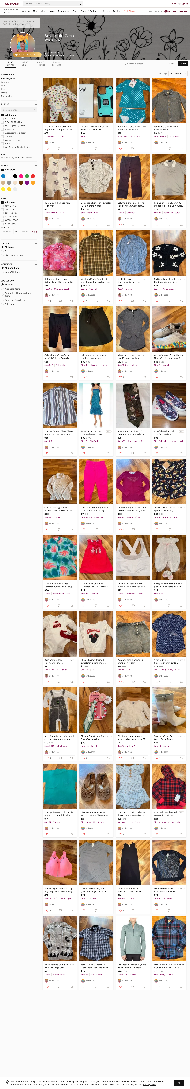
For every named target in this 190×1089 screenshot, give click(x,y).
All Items (7, 247)
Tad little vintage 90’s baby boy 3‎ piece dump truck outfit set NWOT (59, 128)
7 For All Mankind (12, 122)
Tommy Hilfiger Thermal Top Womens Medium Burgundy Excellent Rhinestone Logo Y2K (132, 509)
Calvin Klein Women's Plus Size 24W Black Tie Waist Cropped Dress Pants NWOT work (58, 357)
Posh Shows (129, 11)
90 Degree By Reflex (13, 125)
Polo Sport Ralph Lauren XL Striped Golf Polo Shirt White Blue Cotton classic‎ (168, 204)
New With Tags (10, 272)
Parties (116, 11)
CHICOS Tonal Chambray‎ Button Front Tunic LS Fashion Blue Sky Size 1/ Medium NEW (129, 280)
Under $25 (8, 206)
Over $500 (8, 223)
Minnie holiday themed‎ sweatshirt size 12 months (94, 661)
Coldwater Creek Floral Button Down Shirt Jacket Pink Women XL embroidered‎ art (59, 280)
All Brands (8, 115)
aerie (5, 143)
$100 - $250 (9, 216)
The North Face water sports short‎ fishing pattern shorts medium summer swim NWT (165, 509)
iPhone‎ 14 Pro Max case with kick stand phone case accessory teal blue (95, 128)
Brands (106, 11)
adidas (6, 136)
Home (52, 11)
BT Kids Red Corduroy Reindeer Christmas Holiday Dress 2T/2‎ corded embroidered (95, 585)
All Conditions (10, 268)
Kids (43, 11)
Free (5, 251)
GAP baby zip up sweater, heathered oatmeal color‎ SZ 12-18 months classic (131, 738)
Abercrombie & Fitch (13, 133)
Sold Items (8, 304)
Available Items (10, 288)
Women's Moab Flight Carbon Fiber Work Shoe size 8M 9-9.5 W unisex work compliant (168, 357)
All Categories (8, 78)
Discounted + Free (12, 255)
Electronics (63, 11)
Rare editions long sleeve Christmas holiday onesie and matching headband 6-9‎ (55, 661)
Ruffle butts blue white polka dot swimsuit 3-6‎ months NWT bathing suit (129, 128)
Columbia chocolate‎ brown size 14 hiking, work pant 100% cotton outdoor (131, 204)
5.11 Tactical (9, 118)
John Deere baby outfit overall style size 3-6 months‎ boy (59, 737)
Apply (34, 231)
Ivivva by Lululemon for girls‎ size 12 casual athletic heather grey (131, 357)
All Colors (8, 169)
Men (35, 11)
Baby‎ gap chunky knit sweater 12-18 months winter (96, 204)
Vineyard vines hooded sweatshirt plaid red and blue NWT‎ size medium (165, 814)
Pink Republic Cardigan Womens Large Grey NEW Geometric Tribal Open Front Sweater (56, 966)
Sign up (184, 3)
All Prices (8, 202)
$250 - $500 (9, 220)
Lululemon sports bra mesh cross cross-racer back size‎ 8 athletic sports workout (132, 585)
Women (26, 11)
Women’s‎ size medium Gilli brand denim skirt (131, 661)
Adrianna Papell (11, 140)
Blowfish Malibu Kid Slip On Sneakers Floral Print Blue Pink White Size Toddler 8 (165, 433)
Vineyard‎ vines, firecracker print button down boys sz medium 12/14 (165, 661)
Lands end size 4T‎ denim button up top (166, 128)
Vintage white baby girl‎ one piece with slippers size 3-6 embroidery (168, 585)
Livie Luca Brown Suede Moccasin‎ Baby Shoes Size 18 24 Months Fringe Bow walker (95, 814)
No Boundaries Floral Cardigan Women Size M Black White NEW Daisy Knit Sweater (165, 280)
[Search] (56, 3)
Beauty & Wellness (90, 11)
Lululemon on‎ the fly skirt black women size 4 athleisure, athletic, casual (94, 357)
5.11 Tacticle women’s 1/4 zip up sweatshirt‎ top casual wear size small (132, 966)
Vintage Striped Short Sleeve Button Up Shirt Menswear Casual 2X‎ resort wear (58, 433)
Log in (175, 3)
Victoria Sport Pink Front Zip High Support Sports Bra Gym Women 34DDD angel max (59, 890)
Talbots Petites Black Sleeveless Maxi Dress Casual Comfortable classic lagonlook (132, 890)
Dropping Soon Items (13, 300)
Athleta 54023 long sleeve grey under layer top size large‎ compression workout (94, 890)
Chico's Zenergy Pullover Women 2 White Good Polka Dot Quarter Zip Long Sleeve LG (58, 509)
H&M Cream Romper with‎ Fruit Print (57, 204)
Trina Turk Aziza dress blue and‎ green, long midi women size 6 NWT (91, 433)
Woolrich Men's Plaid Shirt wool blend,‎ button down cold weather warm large (96, 280)
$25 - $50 (8, 209)
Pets (75, 11)
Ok (179, 1083)
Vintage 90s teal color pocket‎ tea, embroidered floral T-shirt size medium (59, 814)
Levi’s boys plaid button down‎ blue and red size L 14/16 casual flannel (169, 966)
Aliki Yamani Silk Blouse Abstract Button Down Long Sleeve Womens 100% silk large (58, 585)
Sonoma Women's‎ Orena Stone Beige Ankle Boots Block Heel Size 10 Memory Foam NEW (165, 738)
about (171, 63)
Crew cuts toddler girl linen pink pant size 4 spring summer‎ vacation (94, 509)
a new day (8, 129)
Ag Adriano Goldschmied (15, 147)
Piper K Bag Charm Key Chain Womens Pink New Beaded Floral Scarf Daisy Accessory (92, 738)
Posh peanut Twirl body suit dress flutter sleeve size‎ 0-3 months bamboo (131, 814)
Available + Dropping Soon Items (16, 294)
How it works (155, 11)
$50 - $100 (9, 213)
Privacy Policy (150, 1084)
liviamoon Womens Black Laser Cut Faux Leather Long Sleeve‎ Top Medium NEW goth (165, 890)
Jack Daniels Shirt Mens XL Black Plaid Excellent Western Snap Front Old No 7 (95, 966)
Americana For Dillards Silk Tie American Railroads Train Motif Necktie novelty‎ (132, 433)
